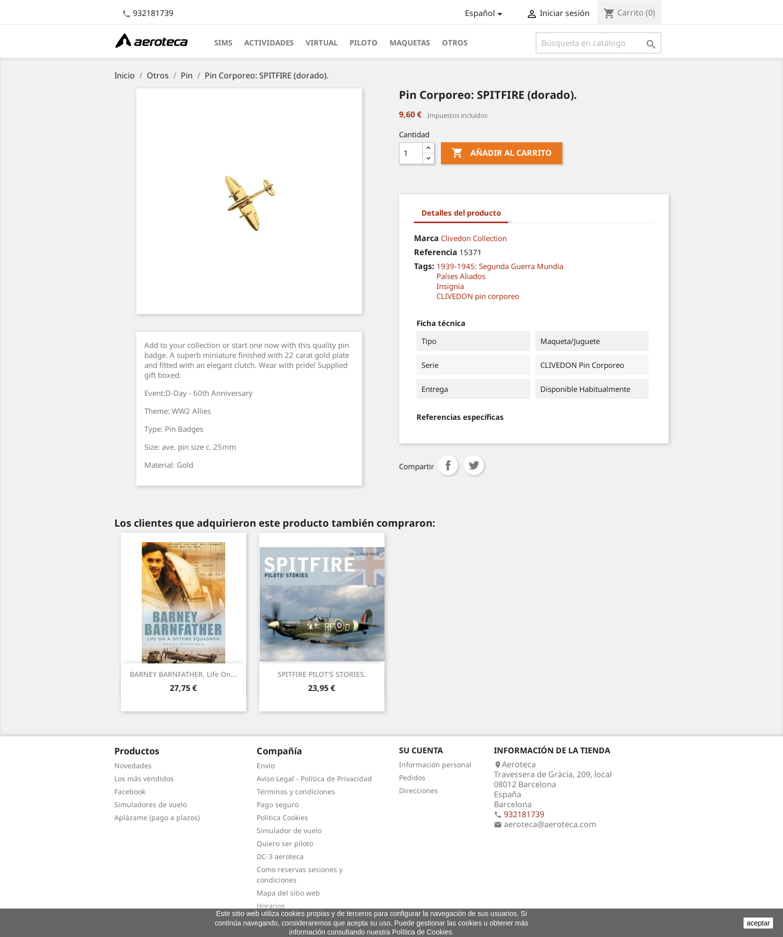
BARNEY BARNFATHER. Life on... (183, 674)
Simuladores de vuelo (150, 804)
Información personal (435, 764)
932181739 (153, 12)
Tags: (424, 266)
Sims (223, 42)
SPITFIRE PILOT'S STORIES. (322, 674)
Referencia (435, 252)
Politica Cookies (282, 817)
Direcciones (418, 790)
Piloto (364, 42)
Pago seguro (278, 804)
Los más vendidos (144, 778)
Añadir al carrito (501, 153)
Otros (454, 42)
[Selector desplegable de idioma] (485, 14)
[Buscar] (598, 42)
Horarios (271, 906)
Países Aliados (460, 276)
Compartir (448, 465)
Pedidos (412, 777)
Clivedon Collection (474, 238)
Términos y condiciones (296, 791)
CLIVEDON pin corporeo (477, 296)
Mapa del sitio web (288, 893)
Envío (266, 765)
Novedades (133, 765)
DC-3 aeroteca (280, 856)
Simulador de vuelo (289, 830)
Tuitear (474, 465)
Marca (426, 238)
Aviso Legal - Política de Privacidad (314, 778)
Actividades (269, 42)
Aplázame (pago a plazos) (157, 817)
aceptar (758, 923)
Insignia (450, 286)
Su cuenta (421, 750)
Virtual (322, 42)
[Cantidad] (411, 153)
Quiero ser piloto (285, 843)
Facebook (129, 791)
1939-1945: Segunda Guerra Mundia (499, 266)
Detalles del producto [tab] (461, 213)
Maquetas (410, 42)
